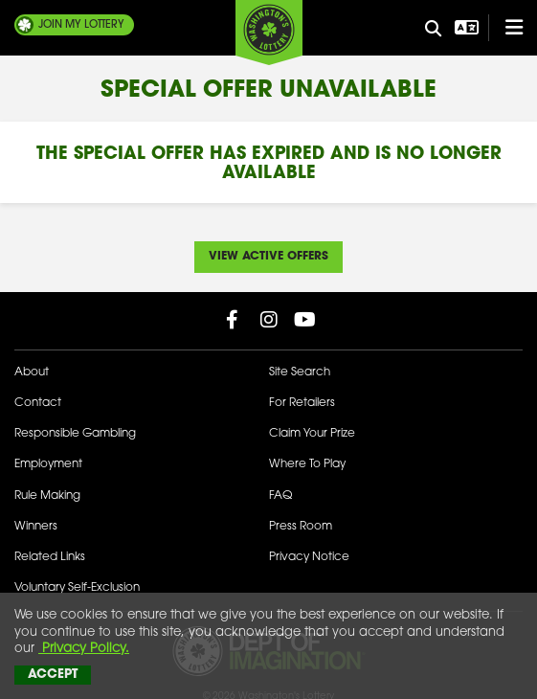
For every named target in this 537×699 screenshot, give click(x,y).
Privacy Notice (309, 557)
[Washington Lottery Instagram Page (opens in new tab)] (269, 319)
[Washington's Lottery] (268, 32)
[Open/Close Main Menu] (505, 27)
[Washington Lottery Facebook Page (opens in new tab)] (232, 319)
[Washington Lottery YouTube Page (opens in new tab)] (305, 319)
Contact (37, 403)
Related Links (49, 557)
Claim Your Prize (312, 434)
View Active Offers (268, 256)
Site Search (299, 372)
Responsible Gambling (75, 434)
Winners (35, 526)
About (31, 372)
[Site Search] (432, 29)
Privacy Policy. (83, 649)
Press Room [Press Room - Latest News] (300, 526)
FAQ (280, 496)
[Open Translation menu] (464, 27)
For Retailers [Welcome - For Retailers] (302, 403)
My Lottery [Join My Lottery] (81, 24)
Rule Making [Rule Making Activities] (47, 496)
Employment (48, 464)
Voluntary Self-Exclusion (77, 588)
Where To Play (307, 464)
